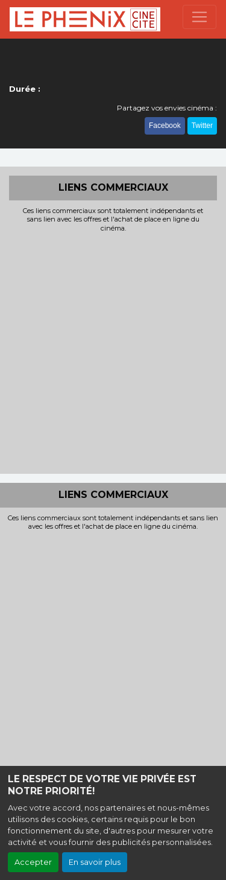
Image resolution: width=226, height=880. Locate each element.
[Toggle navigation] (199, 17)
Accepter (33, 862)
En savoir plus (95, 862)
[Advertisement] (113, 351)
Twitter (202, 125)
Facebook (165, 125)
